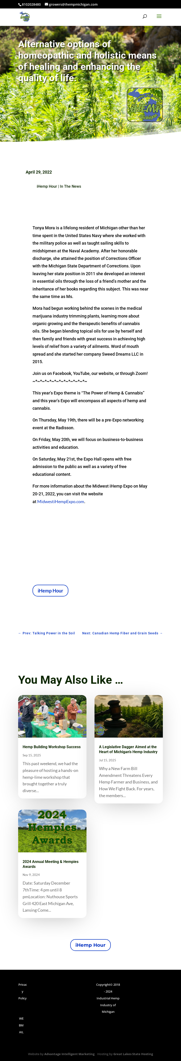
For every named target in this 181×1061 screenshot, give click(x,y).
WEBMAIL (21, 1025)
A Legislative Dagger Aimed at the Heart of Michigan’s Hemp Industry (128, 749)
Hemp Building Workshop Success (52, 747)
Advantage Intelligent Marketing (69, 1054)
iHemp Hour (47, 186)
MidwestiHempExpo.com (60, 501)
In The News (70, 186)
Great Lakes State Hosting (133, 1054)
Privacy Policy (22, 991)
